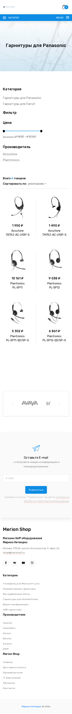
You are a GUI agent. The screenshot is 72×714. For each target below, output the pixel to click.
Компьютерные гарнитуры (19, 588)
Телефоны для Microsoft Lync (21, 583)
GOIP (6, 649)
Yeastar (7, 623)
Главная (7, 662)
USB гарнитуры (12, 609)
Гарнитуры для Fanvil (19, 104)
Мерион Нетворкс (31, 706)
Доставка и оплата (14, 667)
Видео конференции (15, 604)
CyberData (9, 628)
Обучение (9, 683)
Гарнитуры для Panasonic (22, 98)
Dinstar (7, 638)
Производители (13, 672)
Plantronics (11, 160)
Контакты (9, 688)
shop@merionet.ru (14, 552)
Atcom (7, 633)
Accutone (10, 154)
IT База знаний (12, 677)
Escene (7, 643)
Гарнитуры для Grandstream (20, 599)
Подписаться (36, 490)
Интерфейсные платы (16, 594)
